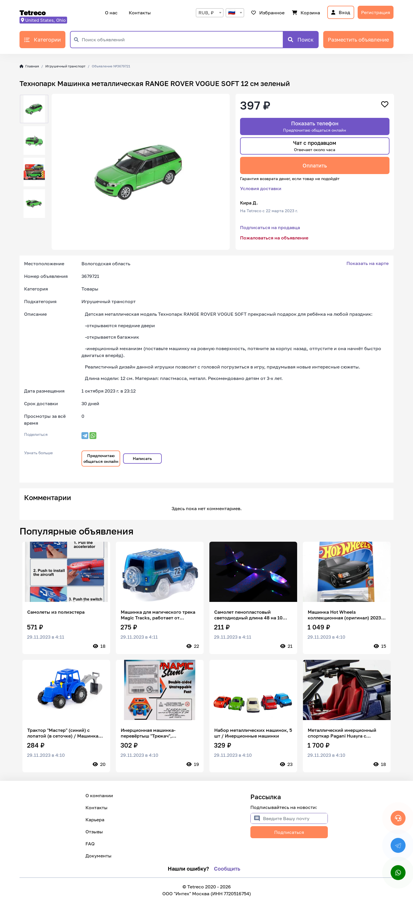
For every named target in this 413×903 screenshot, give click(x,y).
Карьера (94, 819)
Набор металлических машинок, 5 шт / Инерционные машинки (253, 733)
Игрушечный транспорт (65, 66)
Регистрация (375, 12)
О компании (99, 795)
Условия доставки (260, 188)
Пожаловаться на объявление (274, 238)
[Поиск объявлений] (182, 40)
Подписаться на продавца (270, 227)
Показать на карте (367, 263)
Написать (142, 458)
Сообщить (227, 868)
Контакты (139, 12)
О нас (111, 12)
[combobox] (209, 12)
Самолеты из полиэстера (56, 612)
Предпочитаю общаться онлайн (100, 458)
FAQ (90, 844)
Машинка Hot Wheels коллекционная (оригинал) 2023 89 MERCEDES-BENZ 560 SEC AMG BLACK (346, 615)
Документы (98, 856)
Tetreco (33, 12)
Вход (340, 12)
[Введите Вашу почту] (295, 818)
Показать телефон (314, 126)
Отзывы (94, 831)
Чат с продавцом (314, 146)
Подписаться (289, 832)
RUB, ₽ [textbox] (206, 12)
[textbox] (235, 13)
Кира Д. (249, 203)
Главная (29, 66)
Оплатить (315, 165)
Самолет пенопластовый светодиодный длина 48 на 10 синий (248, 615)
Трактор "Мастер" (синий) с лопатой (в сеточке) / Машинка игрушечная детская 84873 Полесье (62, 733)
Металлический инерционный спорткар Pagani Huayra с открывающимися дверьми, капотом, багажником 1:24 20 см (345, 733)
